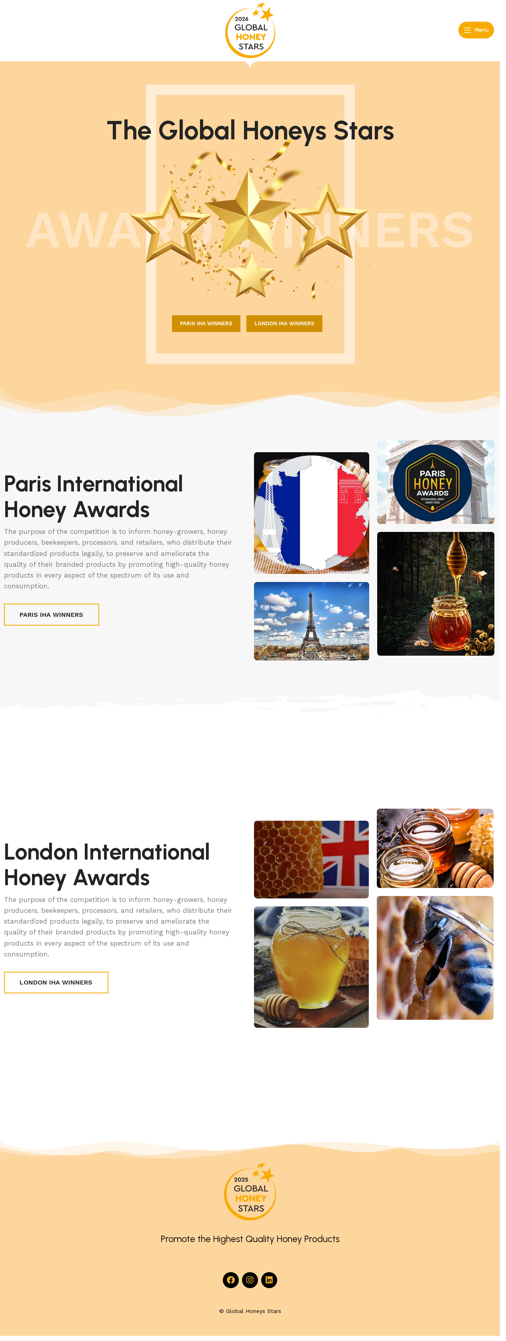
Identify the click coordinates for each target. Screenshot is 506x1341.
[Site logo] (250, 29)
